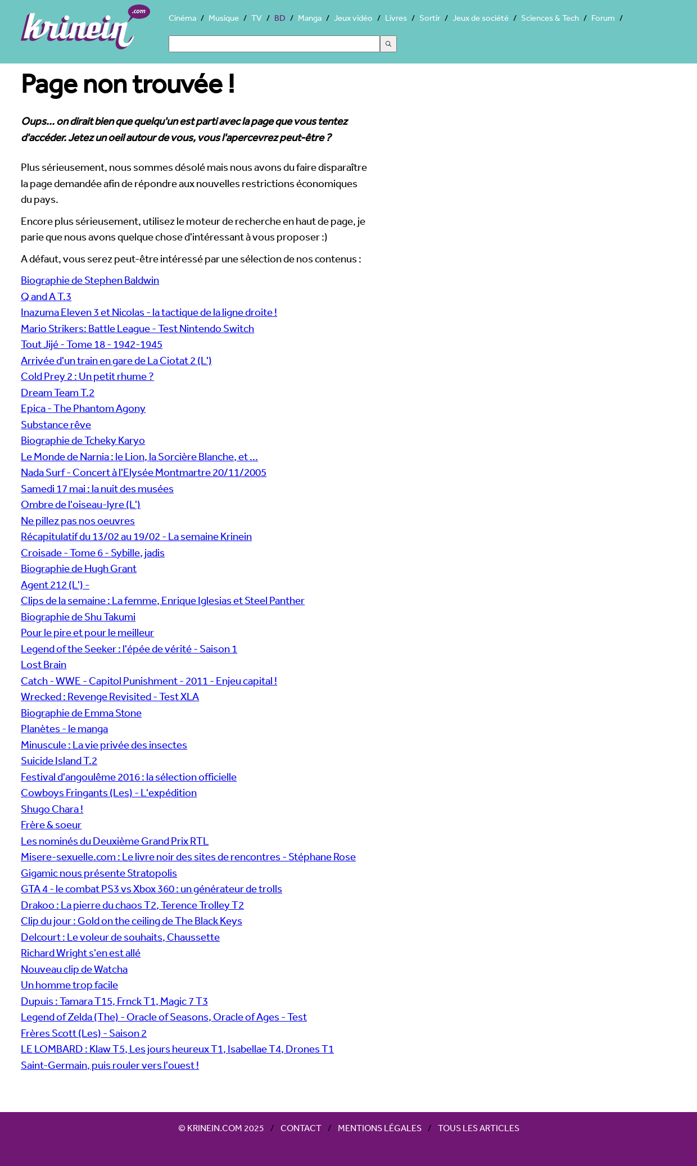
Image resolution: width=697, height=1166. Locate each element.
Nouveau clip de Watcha (74, 969)
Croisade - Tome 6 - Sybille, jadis (93, 552)
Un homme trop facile (69, 984)
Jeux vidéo (353, 17)
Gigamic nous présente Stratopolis (99, 872)
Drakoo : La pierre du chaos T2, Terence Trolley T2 (132, 905)
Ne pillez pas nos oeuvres (78, 520)
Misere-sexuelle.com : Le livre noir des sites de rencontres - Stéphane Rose (188, 856)
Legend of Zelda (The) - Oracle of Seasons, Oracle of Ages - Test (164, 1016)
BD (280, 17)
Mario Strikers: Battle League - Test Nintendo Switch (137, 328)
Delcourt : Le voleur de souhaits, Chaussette (120, 937)
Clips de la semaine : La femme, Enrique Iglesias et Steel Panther (163, 600)
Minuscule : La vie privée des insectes (104, 744)
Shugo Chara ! (52, 808)
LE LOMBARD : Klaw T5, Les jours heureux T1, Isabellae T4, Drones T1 (177, 1048)
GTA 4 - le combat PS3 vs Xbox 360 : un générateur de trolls (151, 888)
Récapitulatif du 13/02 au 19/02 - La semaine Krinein (136, 536)
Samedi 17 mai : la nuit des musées (97, 488)
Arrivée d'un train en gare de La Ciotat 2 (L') (116, 360)
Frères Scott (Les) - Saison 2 (84, 1033)
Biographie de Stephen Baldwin (90, 280)
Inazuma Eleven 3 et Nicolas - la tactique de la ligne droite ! (149, 312)
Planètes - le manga (64, 728)
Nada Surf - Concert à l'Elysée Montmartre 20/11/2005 (143, 472)
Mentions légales (380, 1127)
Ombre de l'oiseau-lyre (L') (81, 504)
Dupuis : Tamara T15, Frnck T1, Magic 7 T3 (114, 1001)
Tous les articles (478, 1127)
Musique (224, 17)
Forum (603, 17)
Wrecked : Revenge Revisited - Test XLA (110, 696)
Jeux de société (480, 17)
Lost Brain (43, 664)
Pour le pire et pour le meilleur (87, 632)
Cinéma (182, 17)
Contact (301, 1127)
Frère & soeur (51, 824)
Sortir (429, 17)
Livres (396, 17)
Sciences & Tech (550, 17)
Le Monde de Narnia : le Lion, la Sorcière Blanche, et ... (139, 456)
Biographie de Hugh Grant (79, 568)
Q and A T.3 (46, 296)
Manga (310, 17)
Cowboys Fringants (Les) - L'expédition (109, 792)
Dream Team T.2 (57, 392)
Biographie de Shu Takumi (78, 616)
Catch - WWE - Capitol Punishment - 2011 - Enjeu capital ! (149, 680)
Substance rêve (56, 424)
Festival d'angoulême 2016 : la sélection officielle (129, 776)
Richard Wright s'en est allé (81, 952)
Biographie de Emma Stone (81, 712)
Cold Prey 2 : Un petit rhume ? (87, 376)
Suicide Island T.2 (59, 760)
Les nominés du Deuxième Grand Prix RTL (115, 840)
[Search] (274, 43)
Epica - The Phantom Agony (83, 408)
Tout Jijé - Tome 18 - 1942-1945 (91, 344)
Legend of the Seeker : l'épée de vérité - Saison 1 (129, 648)
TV (256, 17)
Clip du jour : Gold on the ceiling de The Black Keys (131, 920)
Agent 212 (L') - (55, 584)
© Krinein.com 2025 (221, 1127)
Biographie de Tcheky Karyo (83, 440)
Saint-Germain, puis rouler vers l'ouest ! (110, 1065)
